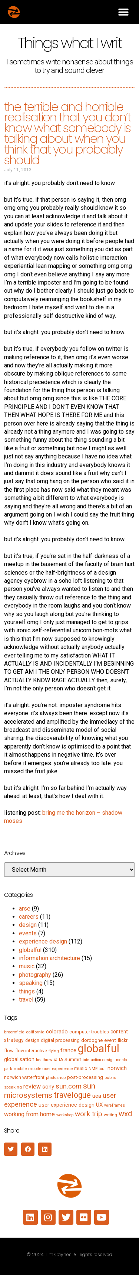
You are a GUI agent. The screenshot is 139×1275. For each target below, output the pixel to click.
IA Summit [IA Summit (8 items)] (70, 1059)
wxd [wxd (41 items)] (125, 1113)
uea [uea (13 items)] (96, 1096)
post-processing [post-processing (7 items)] (85, 1077)
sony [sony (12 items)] (48, 1086)
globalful (30, 949)
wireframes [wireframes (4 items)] (114, 1105)
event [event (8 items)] (110, 1040)
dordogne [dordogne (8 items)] (92, 1040)
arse (24, 908)
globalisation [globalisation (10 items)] (19, 1059)
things (27, 991)
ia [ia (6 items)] (55, 1059)
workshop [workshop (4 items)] (64, 1115)
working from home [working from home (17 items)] (29, 1114)
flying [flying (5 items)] (54, 1050)
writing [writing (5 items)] (110, 1114)
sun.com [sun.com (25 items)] (69, 1086)
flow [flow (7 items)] (9, 1050)
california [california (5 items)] (35, 1032)
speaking (31, 982)
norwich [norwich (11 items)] (117, 1068)
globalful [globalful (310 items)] (98, 1048)
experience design (43, 941)
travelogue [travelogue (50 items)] (72, 1095)
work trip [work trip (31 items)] (88, 1114)
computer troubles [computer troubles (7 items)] (89, 1032)
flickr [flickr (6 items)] (123, 1040)
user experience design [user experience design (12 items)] (67, 1104)
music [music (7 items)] (80, 1068)
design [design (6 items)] (32, 1040)
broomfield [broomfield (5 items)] (14, 1032)
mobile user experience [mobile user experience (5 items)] (50, 1068)
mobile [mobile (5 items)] (20, 1068)
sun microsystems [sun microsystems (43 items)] (49, 1090)
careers (29, 916)
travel (26, 999)
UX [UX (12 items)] (99, 1104)
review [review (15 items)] (32, 1086)
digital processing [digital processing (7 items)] (60, 1040)
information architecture (49, 958)
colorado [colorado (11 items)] (57, 1031)
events (28, 933)
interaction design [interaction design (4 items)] (99, 1059)
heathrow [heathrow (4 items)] (44, 1059)
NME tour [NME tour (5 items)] (97, 1068)
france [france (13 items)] (68, 1050)
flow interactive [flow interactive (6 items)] (31, 1050)
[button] (123, 12)
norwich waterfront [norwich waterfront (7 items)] (24, 1077)
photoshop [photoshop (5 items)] (56, 1077)
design (28, 924)
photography (35, 974)
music (26, 966)
